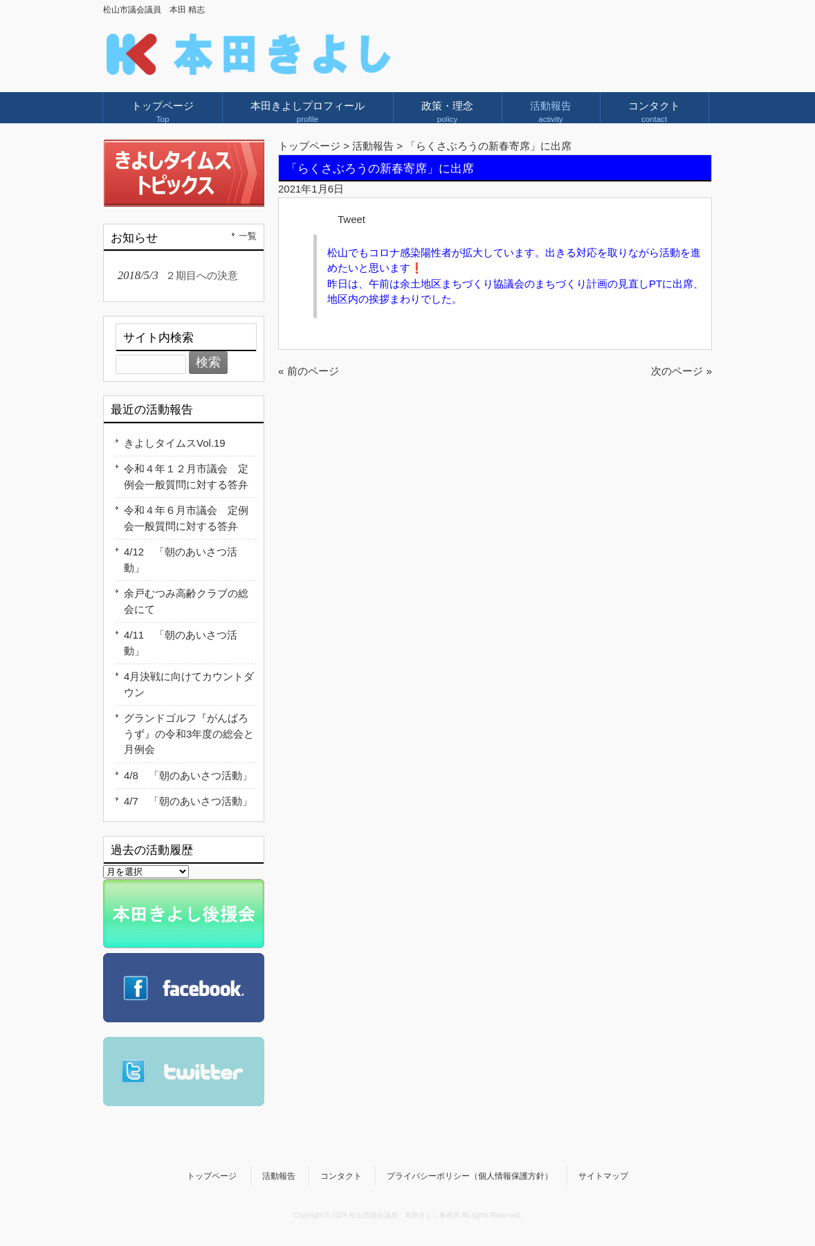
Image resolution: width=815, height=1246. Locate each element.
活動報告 (278, 1176)
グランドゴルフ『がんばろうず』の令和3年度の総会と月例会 (189, 733)
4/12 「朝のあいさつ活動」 (180, 559)
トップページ (309, 146)
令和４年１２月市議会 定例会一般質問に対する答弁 (186, 476)
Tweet (351, 219)
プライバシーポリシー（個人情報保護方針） (470, 1176)
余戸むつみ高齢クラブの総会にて (186, 601)
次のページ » (681, 371)
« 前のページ (308, 371)
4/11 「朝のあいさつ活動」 (180, 643)
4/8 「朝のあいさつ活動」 (188, 775)
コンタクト (341, 1176)
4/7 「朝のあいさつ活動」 (188, 801)
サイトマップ (603, 1176)
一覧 (248, 236)
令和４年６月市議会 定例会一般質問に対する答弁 (186, 518)
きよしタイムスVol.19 (175, 443)
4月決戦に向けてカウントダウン (189, 684)
